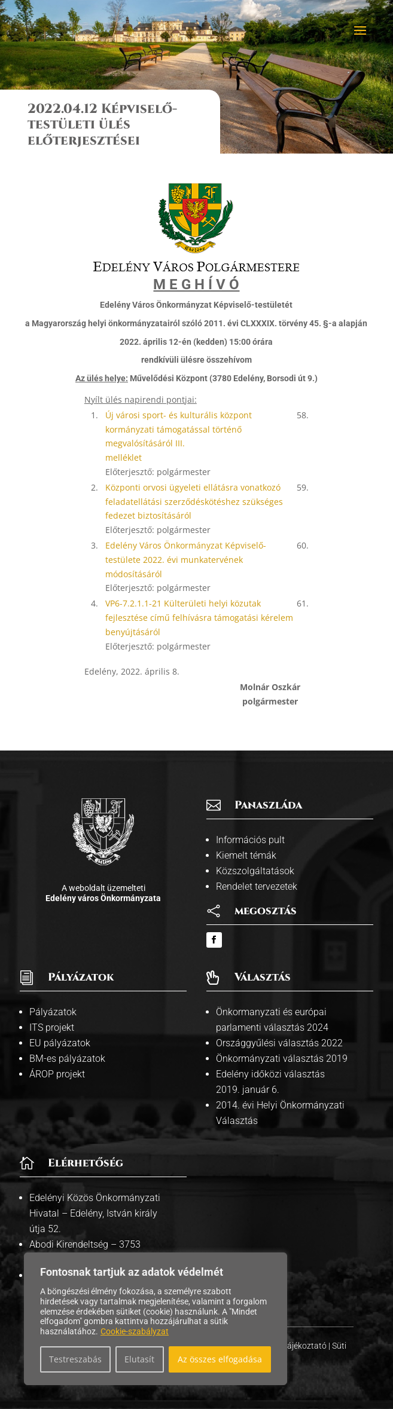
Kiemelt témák (246, 855)
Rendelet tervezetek (256, 886)
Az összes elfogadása (220, 1359)
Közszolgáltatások (255, 871)
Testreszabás (75, 1359)
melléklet (123, 457)
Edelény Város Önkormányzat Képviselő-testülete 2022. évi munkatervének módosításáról (185, 560)
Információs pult (250, 840)
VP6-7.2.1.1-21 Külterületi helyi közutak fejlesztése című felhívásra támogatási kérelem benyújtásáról (199, 618)
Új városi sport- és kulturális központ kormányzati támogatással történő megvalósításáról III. (178, 429)
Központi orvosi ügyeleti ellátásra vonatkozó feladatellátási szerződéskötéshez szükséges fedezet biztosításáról (194, 502)
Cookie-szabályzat (134, 1331)
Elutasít (139, 1359)
